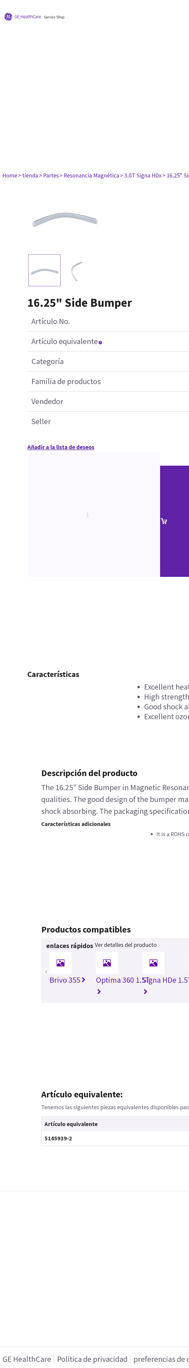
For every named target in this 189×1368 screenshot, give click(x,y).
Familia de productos (66, 381)
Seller (41, 421)
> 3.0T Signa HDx (141, 175)
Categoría (47, 361)
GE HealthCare (26, 1359)
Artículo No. (50, 321)
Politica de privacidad (92, 1359)
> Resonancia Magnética (89, 175)
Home (9, 175)
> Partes (49, 175)
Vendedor (47, 401)
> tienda (28, 175)
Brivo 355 (67, 980)
